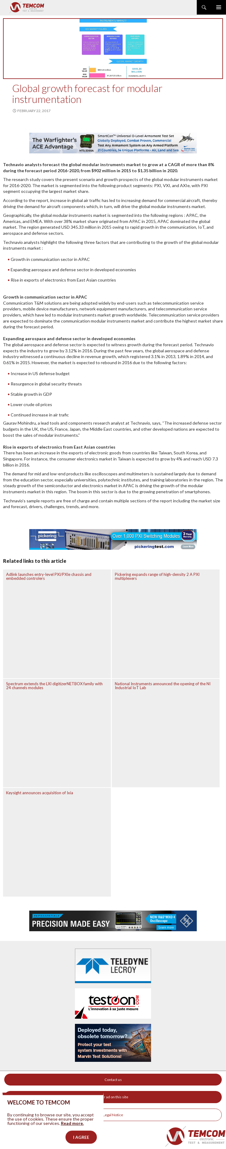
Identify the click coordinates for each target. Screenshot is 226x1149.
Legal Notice (113, 1115)
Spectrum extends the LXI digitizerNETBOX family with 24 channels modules (54, 685)
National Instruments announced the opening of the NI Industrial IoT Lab (162, 685)
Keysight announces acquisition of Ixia (39, 792)
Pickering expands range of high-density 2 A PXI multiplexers (157, 576)
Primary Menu (218, 7)
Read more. (72, 1132)
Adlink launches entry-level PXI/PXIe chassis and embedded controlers (48, 576)
